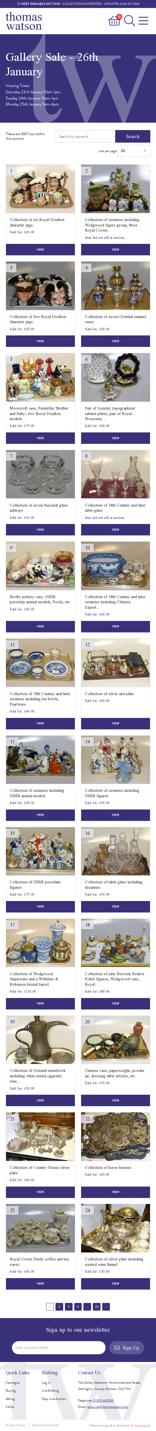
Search (132, 136)
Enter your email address (31, 1347)
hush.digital (142, 1425)
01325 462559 (103, 1400)
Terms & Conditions (45, 1425)
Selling (10, 1398)
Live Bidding (50, 1390)
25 (96, 1306)
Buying (11, 1390)
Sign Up (126, 1347)
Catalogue (12, 1382)
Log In (46, 1382)
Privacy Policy (15, 1425)
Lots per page (124, 151)
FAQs (10, 1406)
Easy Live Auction (54, 1398)
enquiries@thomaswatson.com (107, 1406)
